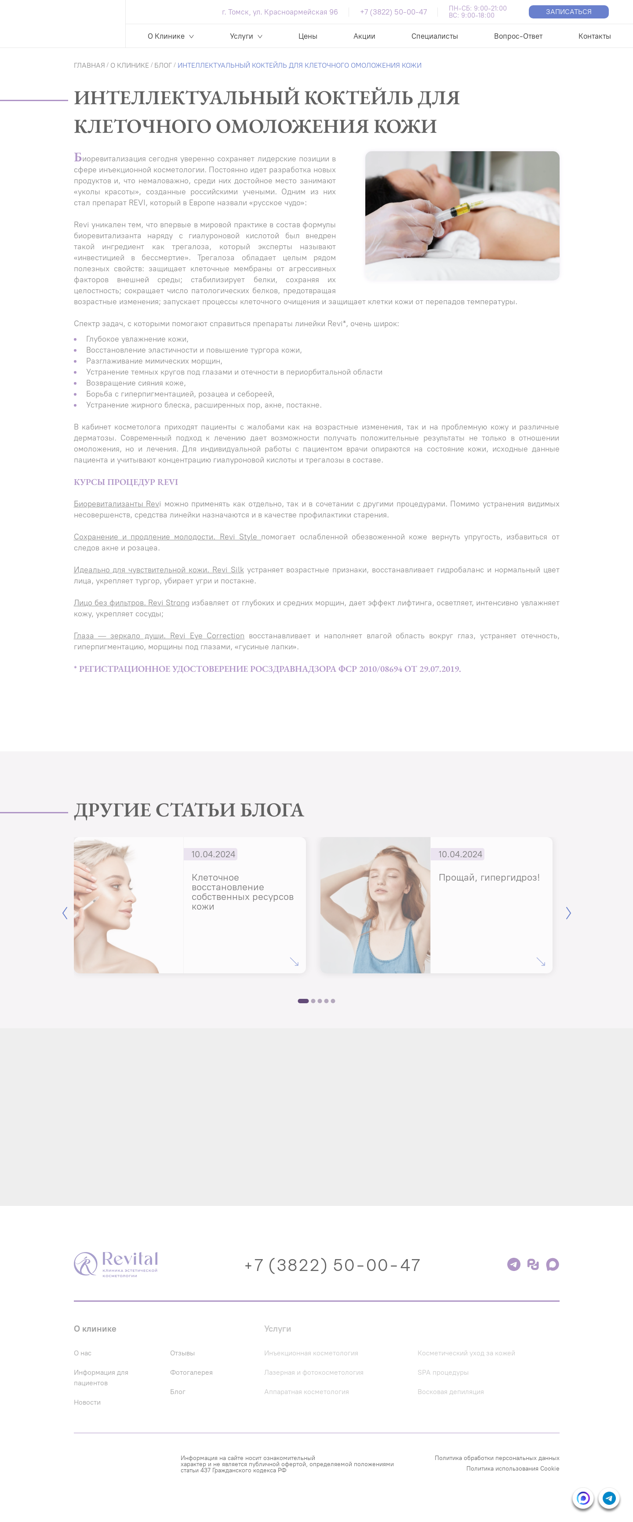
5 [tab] (333, 1001)
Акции (364, 36)
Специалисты (434, 36)
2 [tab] (313, 1001)
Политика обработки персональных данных (497, 1475)
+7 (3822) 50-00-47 (393, 11)
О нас (84, 1369)
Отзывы (191, 1369)
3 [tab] (320, 1001)
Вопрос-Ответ (518, 36)
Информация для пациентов (105, 1394)
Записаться (569, 11)
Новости (89, 1419)
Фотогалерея (201, 1389)
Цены (307, 36)
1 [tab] (303, 1001)
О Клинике (166, 36)
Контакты (594, 36)
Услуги (241, 36)
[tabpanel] (190, 905)
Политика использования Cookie (513, 1485)
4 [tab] (326, 1001)
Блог (185, 1408)
